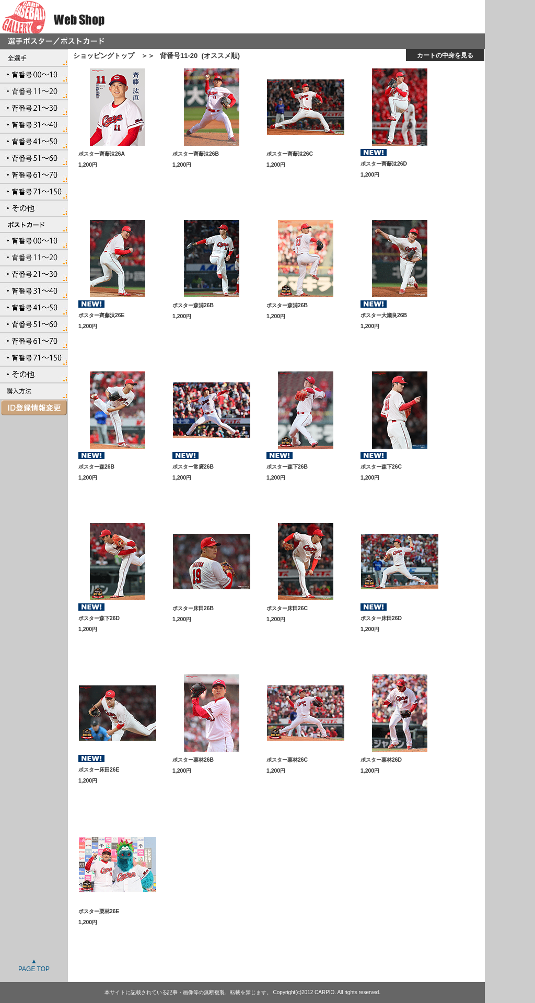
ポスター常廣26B (193, 467)
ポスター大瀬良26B (383, 315)
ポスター (34, 57)
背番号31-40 (34, 124)
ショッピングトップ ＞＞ (114, 56)
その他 (34, 208)
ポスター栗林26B (193, 760)
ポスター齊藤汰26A (101, 154)
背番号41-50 (34, 141)
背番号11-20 (34, 91)
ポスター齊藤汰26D (383, 164)
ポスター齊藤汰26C (289, 154)
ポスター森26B (96, 467)
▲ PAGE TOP (34, 965)
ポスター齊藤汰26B (195, 154)
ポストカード (34, 224)
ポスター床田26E (99, 770)
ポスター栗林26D (381, 760)
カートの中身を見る (445, 55)
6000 (34, 407)
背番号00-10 (34, 74)
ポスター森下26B (287, 467)
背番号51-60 (34, 157)
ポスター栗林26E (99, 911)
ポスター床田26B (193, 608)
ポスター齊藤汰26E (101, 315)
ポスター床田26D (381, 618)
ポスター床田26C (287, 608)
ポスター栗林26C (287, 760)
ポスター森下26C (381, 467)
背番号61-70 (34, 174)
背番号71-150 (34, 191)
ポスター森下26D (99, 618)
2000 (34, 390)
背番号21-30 (34, 107)
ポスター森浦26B (193, 305)
